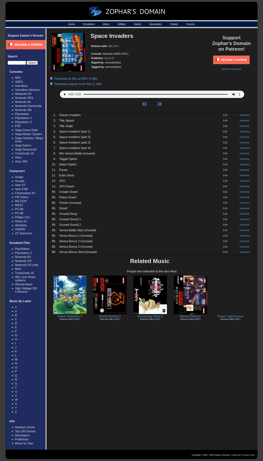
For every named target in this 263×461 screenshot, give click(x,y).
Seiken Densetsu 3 (70, 316)
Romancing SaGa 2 (150, 316)
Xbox (18, 157)
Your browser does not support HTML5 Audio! (152, 93)
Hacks (137, 24)
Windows (21, 225)
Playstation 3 (23, 122)
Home (71, 24)
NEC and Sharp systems (25, 278)
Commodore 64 (25, 193)
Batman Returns (190, 316)
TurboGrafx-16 (24, 153)
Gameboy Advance (27, 89)
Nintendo (109, 58)
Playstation (22, 114)
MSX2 (19, 205)
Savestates (155, 24)
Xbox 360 (21, 161)
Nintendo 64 (23, 101)
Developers (22, 435)
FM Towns (21, 197)
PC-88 (19, 209)
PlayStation (22, 248)
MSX (18, 269)
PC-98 (19, 213)
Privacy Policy (248, 455)
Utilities (122, 24)
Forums (190, 24)
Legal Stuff (236, 455)
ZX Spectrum (23, 233)
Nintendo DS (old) (26, 265)
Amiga (19, 177)
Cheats (174, 24)
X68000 (20, 229)
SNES (19, 81)
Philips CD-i (22, 217)
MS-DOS (21, 201)
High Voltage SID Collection (26, 290)
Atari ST (20, 185)
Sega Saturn (23, 145)
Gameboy (21, 85)
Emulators (89, 24)
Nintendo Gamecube (28, 105)
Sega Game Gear (26, 130)
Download (244, 115)
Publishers (22, 439)
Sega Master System (28, 134)
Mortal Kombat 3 (110, 316)
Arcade (19, 181)
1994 (116, 46)
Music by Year (24, 443)
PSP (18, 126)
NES (18, 77)
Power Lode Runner (230, 316)
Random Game (25, 427)
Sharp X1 (21, 221)
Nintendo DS (23, 93)
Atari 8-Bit (21, 189)
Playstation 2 (23, 118)
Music (106, 24)
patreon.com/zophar (231, 69)
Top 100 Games (25, 431)
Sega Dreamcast (26, 149)
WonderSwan (24, 284)
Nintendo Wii (23, 110)
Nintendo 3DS (24, 97)
